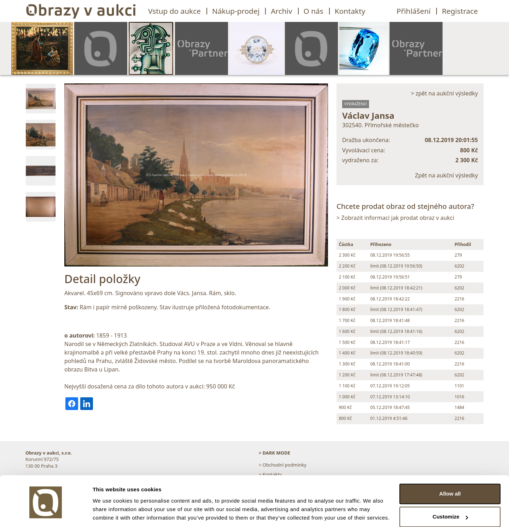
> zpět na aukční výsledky (444, 93)
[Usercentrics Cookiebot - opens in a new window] (46, 513)
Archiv (281, 11)
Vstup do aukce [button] (174, 11)
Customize (450, 493)
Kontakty (350, 11)
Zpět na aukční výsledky (446, 175)
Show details (109, 513)
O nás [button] (313, 11)
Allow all (450, 470)
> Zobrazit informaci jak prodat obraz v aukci (395, 218)
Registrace (460, 11)
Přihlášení (414, 11)
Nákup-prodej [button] (235, 11)
